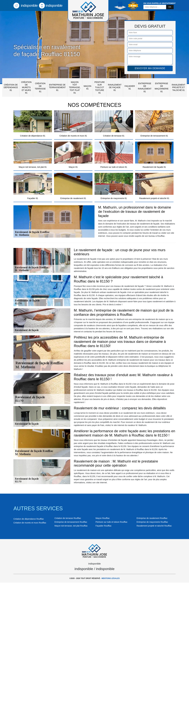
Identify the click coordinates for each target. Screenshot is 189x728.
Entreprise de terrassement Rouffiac (70, 522)
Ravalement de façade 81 (115, 87)
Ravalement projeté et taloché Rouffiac (154, 526)
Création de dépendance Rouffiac (28, 519)
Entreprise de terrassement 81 (57, 87)
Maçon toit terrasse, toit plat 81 (74, 87)
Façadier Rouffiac (103, 526)
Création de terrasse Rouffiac (67, 518)
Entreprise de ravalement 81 (144, 87)
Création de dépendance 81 (11, 87)
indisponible (25, 5)
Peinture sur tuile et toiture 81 (99, 87)
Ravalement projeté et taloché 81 (178, 87)
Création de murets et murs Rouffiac (29, 523)
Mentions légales (111, 578)
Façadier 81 (130, 87)
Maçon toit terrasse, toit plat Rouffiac (71, 526)
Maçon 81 (87, 87)
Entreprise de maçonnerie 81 (162, 87)
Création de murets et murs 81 (26, 87)
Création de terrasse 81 (40, 87)
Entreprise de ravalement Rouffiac (152, 518)
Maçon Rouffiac (103, 518)
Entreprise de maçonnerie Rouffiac (152, 522)
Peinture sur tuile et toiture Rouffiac (111, 522)
